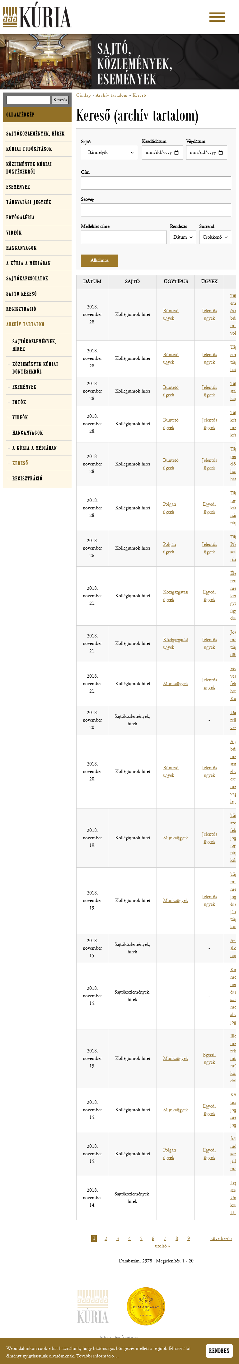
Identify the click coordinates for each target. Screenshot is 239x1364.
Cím (85, 172)
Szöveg (87, 199)
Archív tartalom (112, 95)
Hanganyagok (21, 248)
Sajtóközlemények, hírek (35, 133)
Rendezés (178, 226)
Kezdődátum (154, 141)
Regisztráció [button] (21, 309)
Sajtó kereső (21, 293)
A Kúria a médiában (28, 263)
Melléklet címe (95, 226)
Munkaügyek (175, 683)
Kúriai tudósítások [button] (29, 148)
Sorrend (206, 226)
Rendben (219, 1352)
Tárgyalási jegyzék (28, 202)
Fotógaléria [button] (20, 217)
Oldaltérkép (20, 114)
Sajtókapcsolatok (27, 278)
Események (18, 187)
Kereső (139, 95)
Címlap (83, 95)
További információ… (97, 1357)
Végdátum (195, 141)
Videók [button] (14, 232)
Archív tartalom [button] (25, 324)
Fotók (19, 402)
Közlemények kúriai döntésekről (29, 168)
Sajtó (86, 142)
